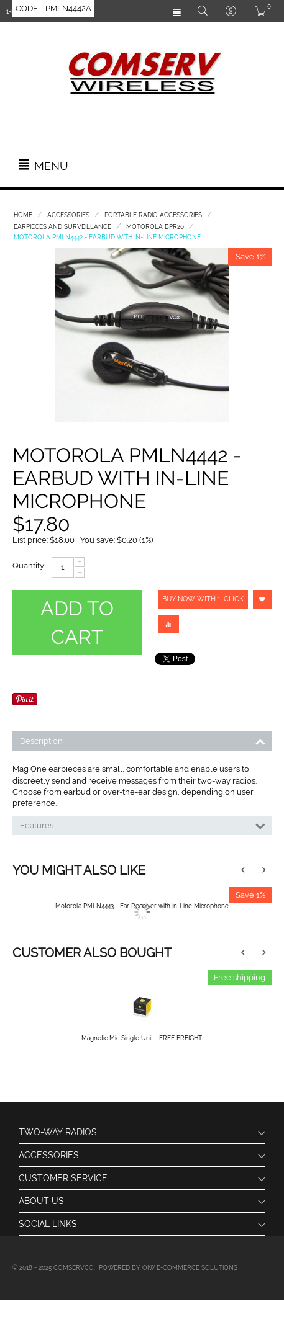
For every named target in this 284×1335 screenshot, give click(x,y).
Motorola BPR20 (155, 226)
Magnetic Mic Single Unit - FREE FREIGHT (141, 1038)
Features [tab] (142, 824)
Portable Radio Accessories (153, 215)
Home (23, 215)
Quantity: (28, 565)
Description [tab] (142, 740)
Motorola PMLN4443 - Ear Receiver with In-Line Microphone (142, 906)
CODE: (27, 8)
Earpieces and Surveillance (62, 226)
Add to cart (77, 622)
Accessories (68, 215)
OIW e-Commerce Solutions (189, 1267)
